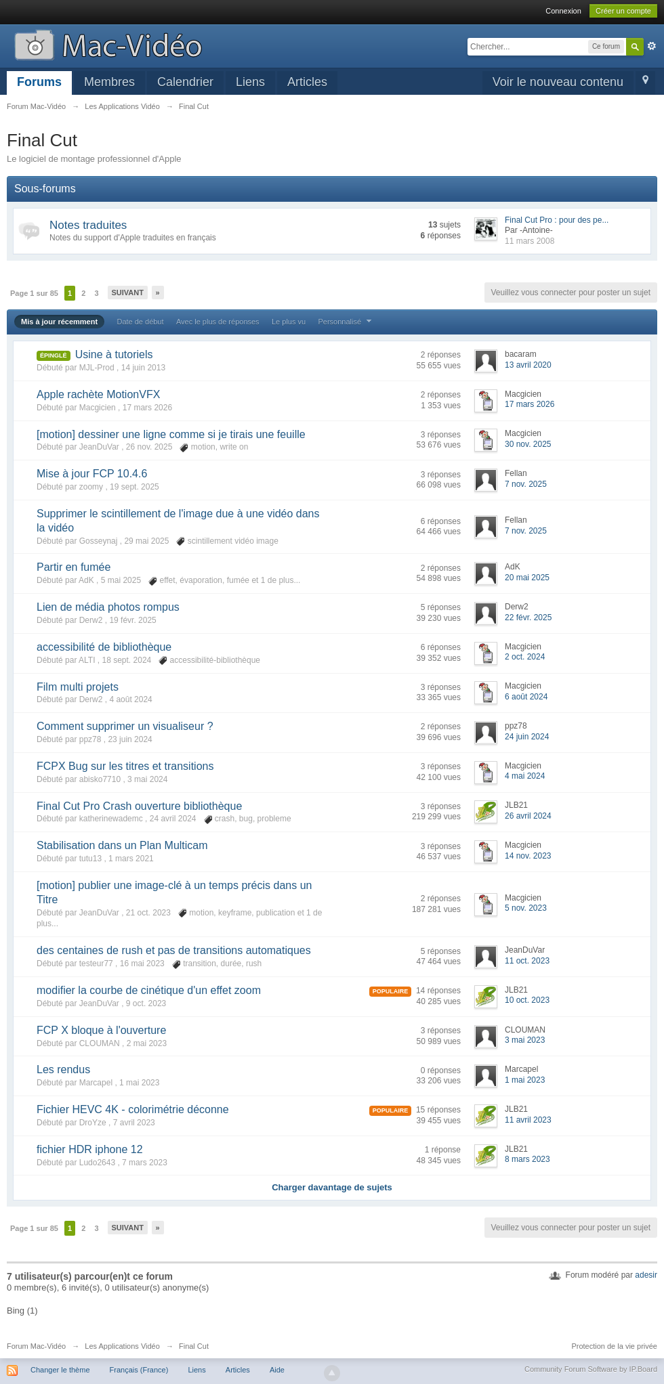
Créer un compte (623, 11)
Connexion (563, 11)
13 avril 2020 (528, 365)
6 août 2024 (526, 696)
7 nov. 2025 (526, 484)
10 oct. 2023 (527, 1000)
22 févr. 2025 (528, 617)
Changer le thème (59, 1370)
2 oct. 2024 (525, 657)
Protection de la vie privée (614, 1346)
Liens (250, 82)
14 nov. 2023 (528, 856)
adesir (646, 1275)
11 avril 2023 (528, 1120)
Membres (109, 82)
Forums (39, 82)
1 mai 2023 (525, 1080)
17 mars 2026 (529, 404)
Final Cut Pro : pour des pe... (556, 220)
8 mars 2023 (527, 1159)
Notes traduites (88, 225)
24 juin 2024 (527, 736)
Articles (307, 82)
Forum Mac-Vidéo (36, 1346)
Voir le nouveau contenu (558, 82)
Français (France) (139, 1370)
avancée (651, 46)
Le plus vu (289, 322)
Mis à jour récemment (59, 322)
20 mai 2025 (527, 577)
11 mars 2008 (529, 241)
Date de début (140, 322)
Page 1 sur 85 (34, 293)
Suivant (128, 292)
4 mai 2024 (525, 776)
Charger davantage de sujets (332, 1187)
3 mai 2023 (525, 1040)
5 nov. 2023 (526, 908)
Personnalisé (346, 322)
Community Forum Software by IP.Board (590, 1369)
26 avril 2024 (528, 816)
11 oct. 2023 (527, 961)
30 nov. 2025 (528, 444)
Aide (277, 1370)
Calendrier (185, 82)
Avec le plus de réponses (218, 322)
